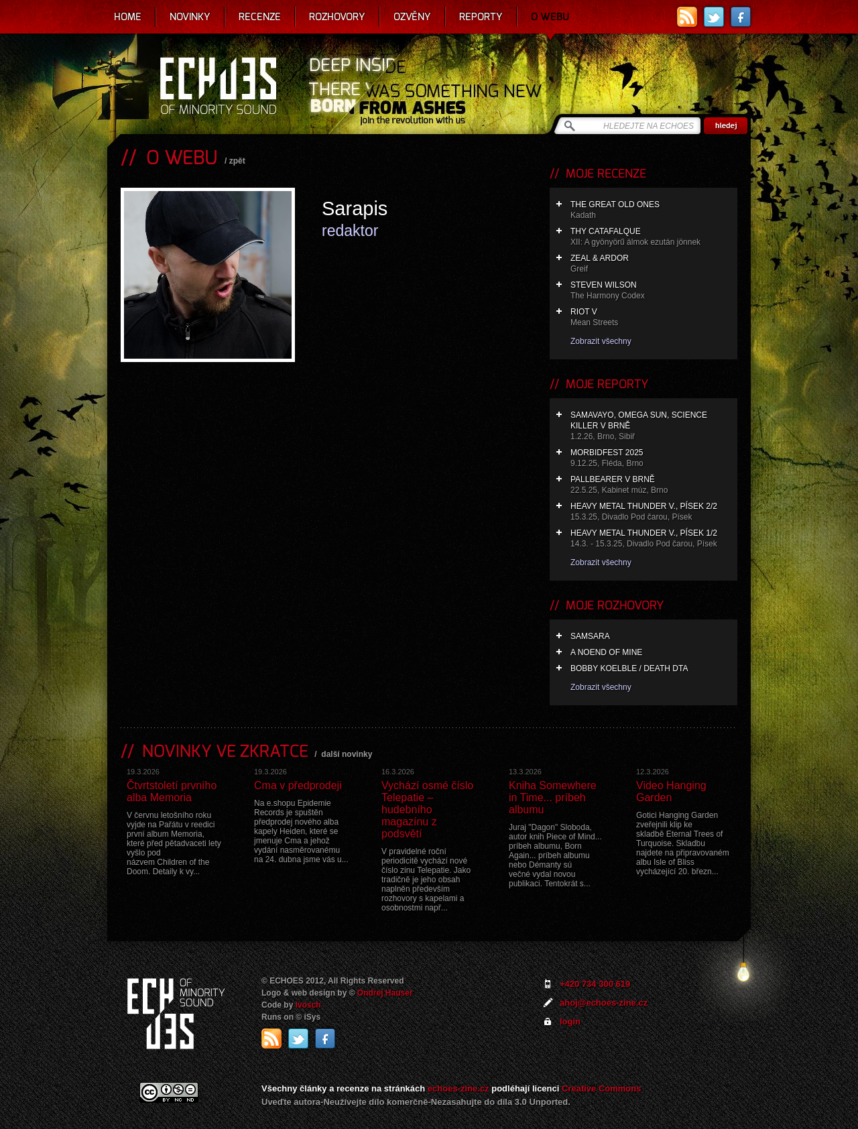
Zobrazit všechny (600, 341)
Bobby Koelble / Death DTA (629, 668)
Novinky (190, 16)
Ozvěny (412, 16)
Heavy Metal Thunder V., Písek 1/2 (650, 538)
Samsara (590, 636)
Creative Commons (601, 1088)
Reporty (481, 16)
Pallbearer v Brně (650, 485)
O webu (550, 16)
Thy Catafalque (650, 237)
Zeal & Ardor (650, 263)
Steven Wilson (650, 290)
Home (127, 16)
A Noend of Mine (606, 652)
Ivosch (308, 1005)
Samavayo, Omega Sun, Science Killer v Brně (650, 426)
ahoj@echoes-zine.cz (604, 1003)
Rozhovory (337, 16)
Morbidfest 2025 (650, 458)
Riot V (650, 317)
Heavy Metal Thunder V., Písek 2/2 (650, 511)
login (570, 1021)
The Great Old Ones (650, 210)
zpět (237, 161)
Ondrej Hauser (385, 993)
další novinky (346, 754)
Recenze (260, 16)
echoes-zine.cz (458, 1088)
